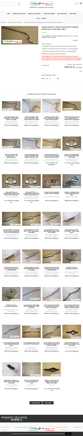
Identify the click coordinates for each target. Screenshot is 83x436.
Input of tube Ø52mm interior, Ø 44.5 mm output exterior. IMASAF (51, 123)
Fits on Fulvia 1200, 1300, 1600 (51, 197)
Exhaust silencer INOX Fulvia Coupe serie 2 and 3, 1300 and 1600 (11, 269)
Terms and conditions (62, 427)
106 (11, 238)
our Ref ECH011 (73, 49)
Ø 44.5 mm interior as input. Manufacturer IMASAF (11, 273)
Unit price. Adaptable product (11, 385)
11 (11, 389)
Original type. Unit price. (71, 347)
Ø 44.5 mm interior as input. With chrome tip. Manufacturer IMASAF (11, 236)
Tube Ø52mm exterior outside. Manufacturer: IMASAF (71, 311)
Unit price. (51, 385)
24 (71, 351)
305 (31, 125)
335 (51, 125)
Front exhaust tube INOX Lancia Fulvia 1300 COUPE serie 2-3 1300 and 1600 (71, 306)
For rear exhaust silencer (11, 197)
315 (72, 200)
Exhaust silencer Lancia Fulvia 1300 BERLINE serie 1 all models (31, 269)
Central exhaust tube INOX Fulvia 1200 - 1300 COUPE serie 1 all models (31, 118)
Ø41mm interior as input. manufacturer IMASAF (31, 235)
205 (51, 313)
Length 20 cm (31, 385)
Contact (4, 430)
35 (31, 313)
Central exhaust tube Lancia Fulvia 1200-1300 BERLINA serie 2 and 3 (31, 156)
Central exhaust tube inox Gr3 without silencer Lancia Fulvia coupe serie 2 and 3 (60, 28)
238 (71, 313)
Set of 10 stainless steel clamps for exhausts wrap (31, 381)
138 (52, 351)
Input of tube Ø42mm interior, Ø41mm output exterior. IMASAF (11, 123)
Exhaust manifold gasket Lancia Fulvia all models (51, 193)
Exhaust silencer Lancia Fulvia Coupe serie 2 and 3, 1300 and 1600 (51, 269)
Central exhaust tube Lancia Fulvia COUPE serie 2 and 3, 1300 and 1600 (51, 156)
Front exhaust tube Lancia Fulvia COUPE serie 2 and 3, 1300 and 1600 (52, 344)
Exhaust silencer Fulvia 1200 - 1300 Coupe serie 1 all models (31, 231)
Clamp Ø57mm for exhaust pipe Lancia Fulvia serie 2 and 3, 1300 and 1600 (31, 193)
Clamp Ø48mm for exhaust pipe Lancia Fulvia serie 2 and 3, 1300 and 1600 (11, 193)
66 (11, 313)
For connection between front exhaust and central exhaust (31, 198)
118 (31, 351)
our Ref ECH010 (72, 51)
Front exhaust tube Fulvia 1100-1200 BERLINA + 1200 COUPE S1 (31, 306)
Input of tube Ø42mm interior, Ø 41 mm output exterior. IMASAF (31, 160)
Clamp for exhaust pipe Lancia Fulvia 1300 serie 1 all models (71, 156)
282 (11, 276)
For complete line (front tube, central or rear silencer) (71, 160)
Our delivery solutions (21, 427)
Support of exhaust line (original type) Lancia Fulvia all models (51, 381)
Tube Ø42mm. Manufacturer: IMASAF (52, 310)
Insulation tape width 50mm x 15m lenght (11, 310)
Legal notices (77, 427)
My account (64, 430)
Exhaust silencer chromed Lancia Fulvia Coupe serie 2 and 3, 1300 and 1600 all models (11, 231)
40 (72, 276)
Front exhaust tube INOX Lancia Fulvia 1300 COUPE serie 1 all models (51, 306)
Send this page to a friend (49, 75)
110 (11, 351)
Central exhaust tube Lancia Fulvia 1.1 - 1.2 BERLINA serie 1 (11, 156)
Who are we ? (5, 427)
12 (46, 389)
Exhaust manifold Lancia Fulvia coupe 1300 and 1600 (71, 193)
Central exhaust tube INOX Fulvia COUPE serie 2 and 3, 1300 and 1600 (52, 118)
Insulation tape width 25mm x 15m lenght (72, 273)
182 (53, 163)
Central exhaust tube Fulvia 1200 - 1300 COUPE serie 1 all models (11, 118)
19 (31, 389)
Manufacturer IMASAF (72, 197)
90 (52, 238)
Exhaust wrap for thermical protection (71, 268)
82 (31, 238)
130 (11, 125)
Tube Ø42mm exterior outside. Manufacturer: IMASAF (31, 311)
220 (48, 163)
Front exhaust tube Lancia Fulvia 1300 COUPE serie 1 (31, 343)
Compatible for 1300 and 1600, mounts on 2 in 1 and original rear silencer (72, 123)
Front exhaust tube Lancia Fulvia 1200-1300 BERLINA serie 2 (11, 344)
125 (31, 163)
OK (68, 433)
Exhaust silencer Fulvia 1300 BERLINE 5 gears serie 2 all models (52, 231)
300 (71, 238)
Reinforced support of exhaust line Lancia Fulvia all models (71, 344)
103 (31, 276)
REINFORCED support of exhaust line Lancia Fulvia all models (11, 381)
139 (11, 163)
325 (72, 125)
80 (52, 276)
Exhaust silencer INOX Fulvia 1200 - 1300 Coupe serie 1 (71, 231)
